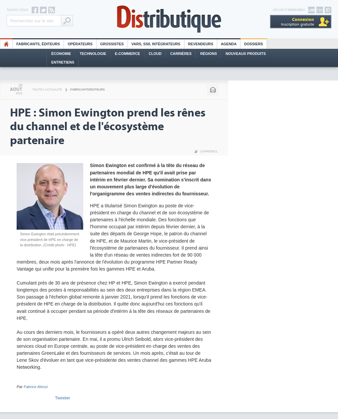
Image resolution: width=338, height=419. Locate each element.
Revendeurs (200, 44)
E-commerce (127, 54)
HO (6, 44)
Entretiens (62, 62)
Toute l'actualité (47, 89)
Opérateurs (80, 44)
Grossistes (112, 44)
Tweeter (62, 397)
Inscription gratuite (297, 22)
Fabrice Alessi (36, 387)
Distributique (169, 19)
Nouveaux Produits (245, 54)
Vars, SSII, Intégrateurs (156, 44)
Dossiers (253, 44)
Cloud (155, 54)
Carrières (180, 54)
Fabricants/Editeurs (87, 89)
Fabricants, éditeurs (38, 44)
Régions (208, 54)
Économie (61, 54)
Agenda (228, 44)
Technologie (93, 54)
